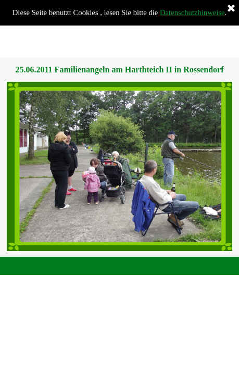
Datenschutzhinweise (192, 12)
